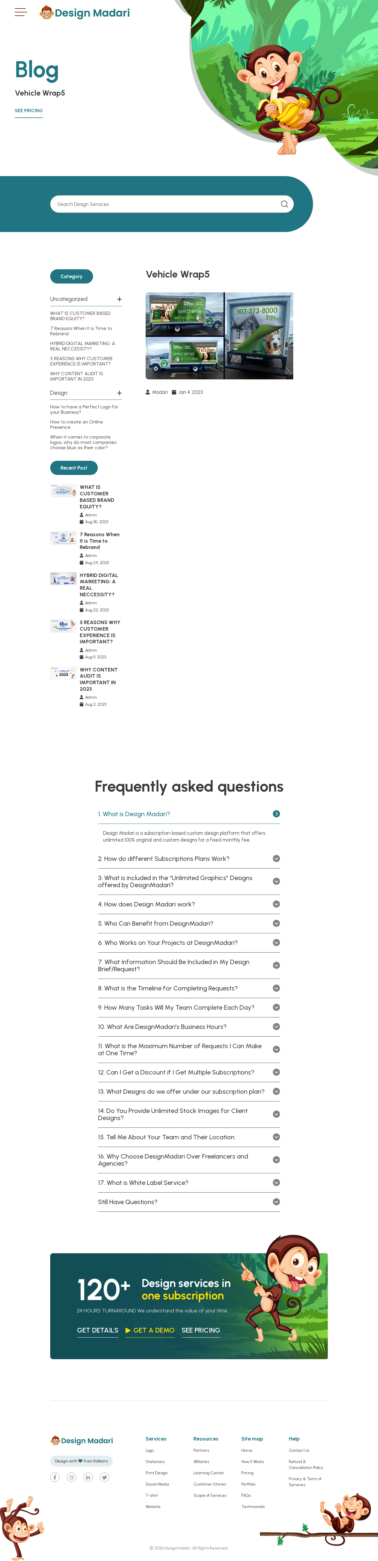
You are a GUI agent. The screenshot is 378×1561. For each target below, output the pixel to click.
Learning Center (208, 1473)
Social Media (157, 1484)
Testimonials (253, 1507)
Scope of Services (210, 1496)
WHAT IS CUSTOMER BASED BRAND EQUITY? (80, 315)
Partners (201, 1451)
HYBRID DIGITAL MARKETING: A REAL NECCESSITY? (82, 346)
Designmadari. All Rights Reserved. (196, 1548)
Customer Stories (209, 1484)
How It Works (252, 1462)
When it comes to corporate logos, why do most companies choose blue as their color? (83, 442)
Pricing (247, 1473)
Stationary (155, 1462)
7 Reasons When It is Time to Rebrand (81, 331)
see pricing (205, 1330)
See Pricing (29, 110)
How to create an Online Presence (76, 424)
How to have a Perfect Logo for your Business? (84, 409)
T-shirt (152, 1496)
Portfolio (248, 1484)
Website (153, 1507)
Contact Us (299, 1451)
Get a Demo (156, 1330)
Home (246, 1451)
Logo (150, 1451)
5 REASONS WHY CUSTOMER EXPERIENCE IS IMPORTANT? (81, 361)
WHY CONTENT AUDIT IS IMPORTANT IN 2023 (76, 376)
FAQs (246, 1496)
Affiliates (201, 1462)
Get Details (98, 1330)
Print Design (157, 1473)
